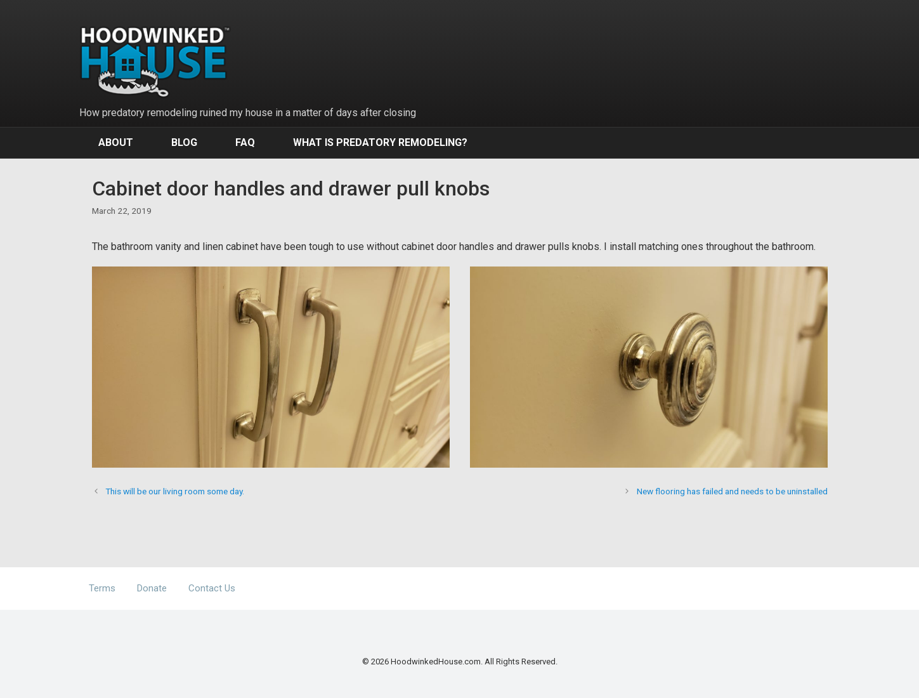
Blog (184, 142)
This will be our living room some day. (174, 491)
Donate (152, 588)
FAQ (245, 142)
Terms (102, 588)
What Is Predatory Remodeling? (380, 142)
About (115, 142)
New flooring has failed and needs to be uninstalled (732, 491)
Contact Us (211, 588)
